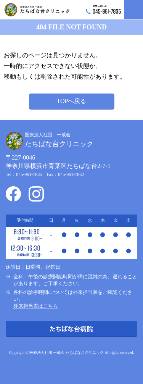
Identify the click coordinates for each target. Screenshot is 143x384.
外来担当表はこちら (35, 306)
